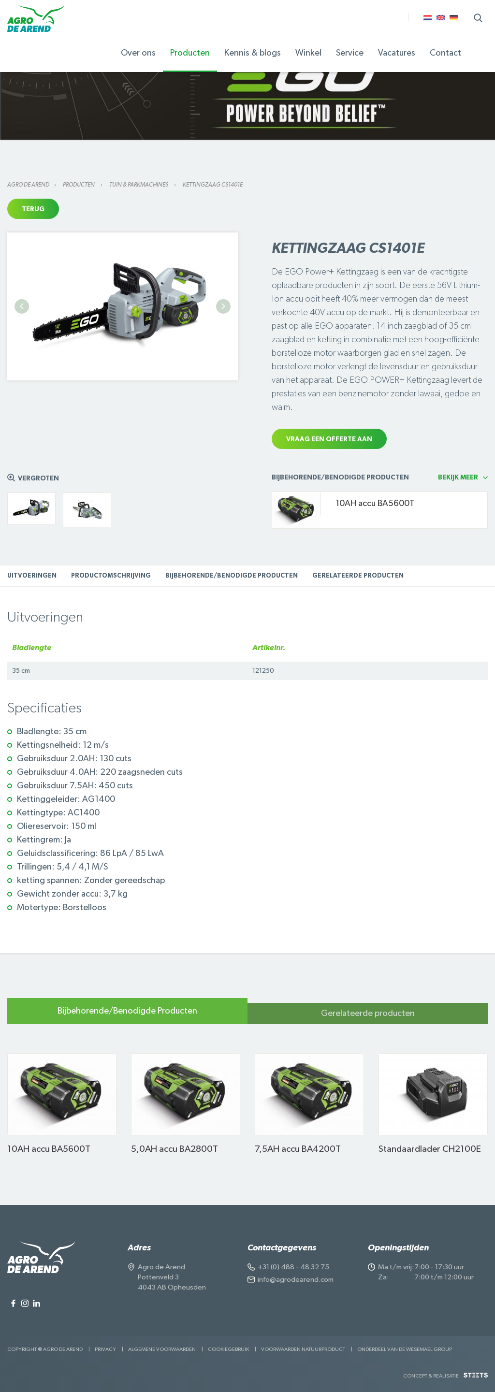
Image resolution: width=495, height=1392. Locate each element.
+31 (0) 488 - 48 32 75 (293, 1267)
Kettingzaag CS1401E (213, 185)
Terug (33, 209)
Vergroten (38, 478)
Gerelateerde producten (358, 576)
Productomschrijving (111, 576)
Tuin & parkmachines (139, 185)
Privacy (105, 1349)
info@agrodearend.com (296, 1279)
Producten (79, 185)
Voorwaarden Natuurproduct (303, 1349)
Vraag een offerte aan (329, 439)
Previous (22, 306)
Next (223, 306)
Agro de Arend (28, 185)
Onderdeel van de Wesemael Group (404, 1349)
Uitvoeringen (32, 576)
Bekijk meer (458, 477)
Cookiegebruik (228, 1349)
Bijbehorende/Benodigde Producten (231, 576)
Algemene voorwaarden (162, 1349)
